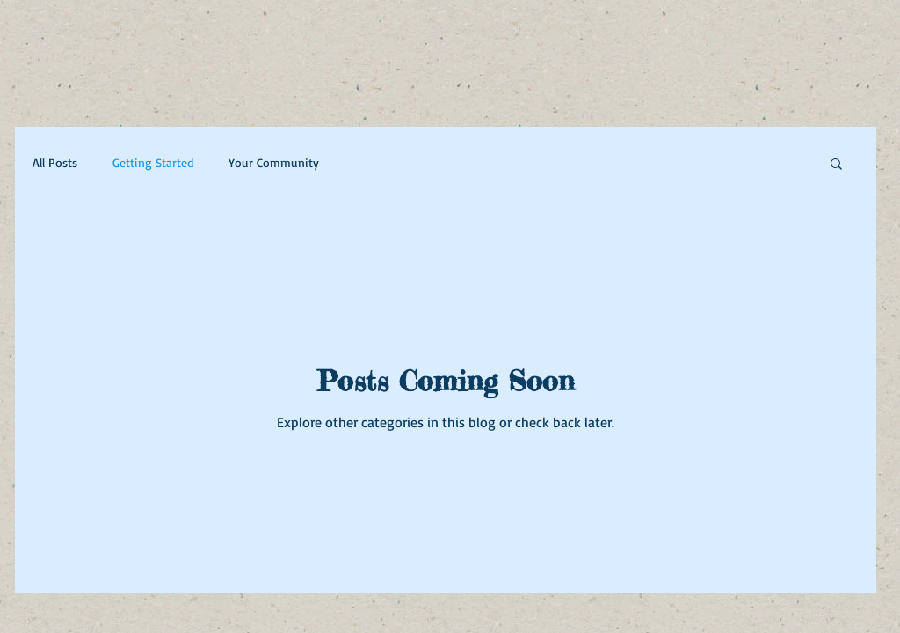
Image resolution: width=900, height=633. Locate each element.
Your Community (274, 162)
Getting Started (152, 162)
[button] (836, 165)
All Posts (55, 162)
